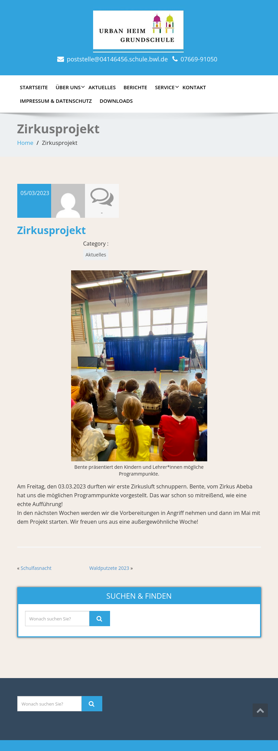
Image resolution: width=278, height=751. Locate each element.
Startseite (34, 87)
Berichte (135, 87)
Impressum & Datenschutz (56, 100)
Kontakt (194, 87)
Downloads (116, 100)
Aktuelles (101, 87)
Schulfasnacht (36, 568)
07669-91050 (198, 59)
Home (25, 143)
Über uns (69, 87)
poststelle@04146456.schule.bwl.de (117, 59)
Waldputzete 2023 (109, 568)
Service (166, 87)
